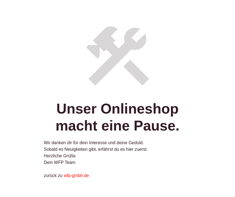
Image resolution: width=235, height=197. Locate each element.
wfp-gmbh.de (76, 175)
